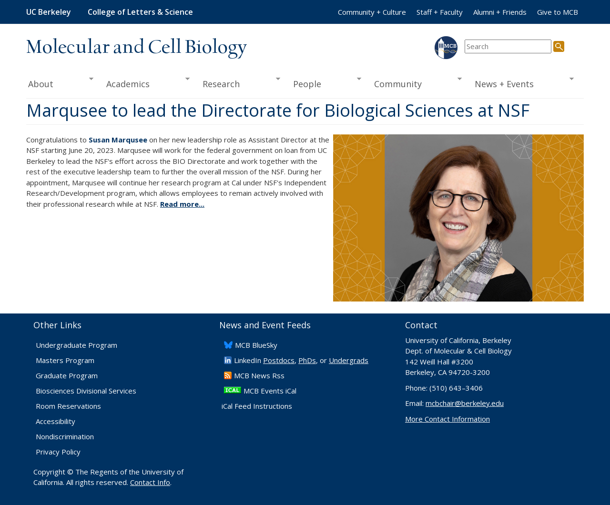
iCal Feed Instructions (257, 406)
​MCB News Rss (259, 375)
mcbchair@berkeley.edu (465, 403)
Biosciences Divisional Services (86, 390)
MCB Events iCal (270, 390)
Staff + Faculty (440, 12)
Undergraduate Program (76, 345)
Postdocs (279, 360)
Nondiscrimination (65, 436)
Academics (145, 83)
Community (415, 83)
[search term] (508, 46)
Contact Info (150, 482)
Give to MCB (557, 12)
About (59, 83)
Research (238, 83)
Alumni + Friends (500, 12)
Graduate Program (67, 375)
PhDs (307, 360)
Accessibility (55, 421)
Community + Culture (372, 12)
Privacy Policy (58, 451)
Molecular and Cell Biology (136, 47)
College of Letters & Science (140, 12)
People (323, 83)
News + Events (521, 83)
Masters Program (65, 360)
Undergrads (348, 360)
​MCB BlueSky (256, 345)
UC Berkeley (48, 12)
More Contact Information (447, 419)
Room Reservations (68, 406)
